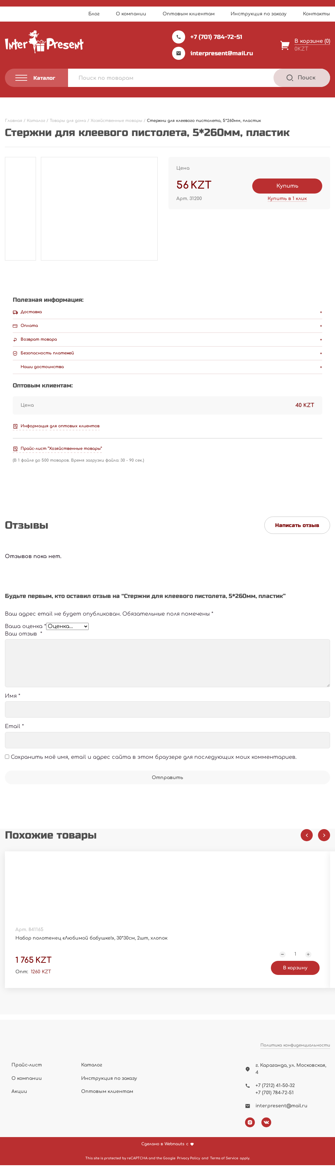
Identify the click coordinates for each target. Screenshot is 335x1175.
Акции (19, 1101)
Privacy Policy (188, 1168)
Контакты (316, 13)
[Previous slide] (307, 844)
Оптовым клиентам (189, 13)
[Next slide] (324, 844)
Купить (287, 186)
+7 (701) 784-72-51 (207, 36)
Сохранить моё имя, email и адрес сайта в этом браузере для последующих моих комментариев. (153, 765)
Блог (93, 13)
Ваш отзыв (23, 642)
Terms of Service (224, 1168)
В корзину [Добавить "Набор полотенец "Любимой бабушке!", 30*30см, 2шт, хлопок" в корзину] (127, 979)
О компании (131, 13)
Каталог (91, 1074)
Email (14, 735)
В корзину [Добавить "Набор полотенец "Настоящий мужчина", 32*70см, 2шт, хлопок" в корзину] (295, 979)
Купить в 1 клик (287, 198)
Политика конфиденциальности (295, 1063)
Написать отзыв (297, 525)
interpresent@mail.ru (212, 53)
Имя (12, 704)
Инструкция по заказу (259, 13)
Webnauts (175, 1154)
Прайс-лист (26, 1074)
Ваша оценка (25, 631)
